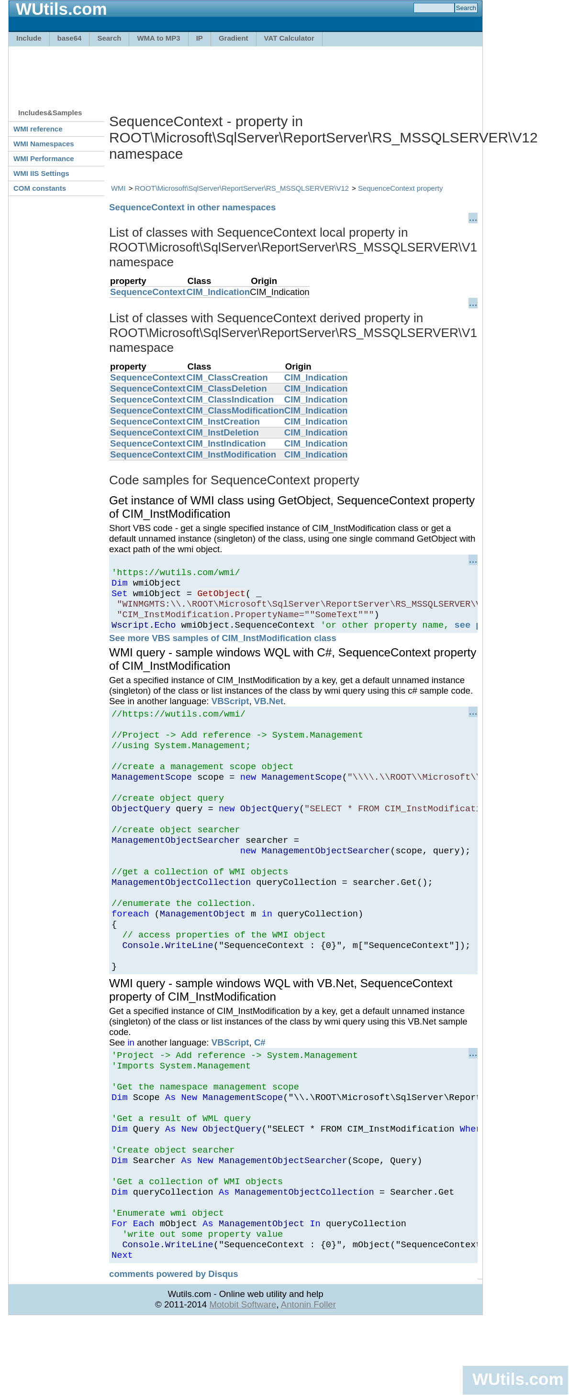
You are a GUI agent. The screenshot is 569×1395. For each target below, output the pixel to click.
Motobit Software (242, 1379)
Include (29, 38)
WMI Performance (43, 158)
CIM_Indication (218, 292)
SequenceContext (148, 292)
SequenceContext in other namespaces (192, 207)
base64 (69, 38)
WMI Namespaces (43, 144)
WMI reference (38, 129)
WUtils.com (517, 1379)
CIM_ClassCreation (227, 377)
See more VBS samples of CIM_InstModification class (222, 648)
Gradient (233, 38)
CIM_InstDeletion (223, 432)
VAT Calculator (289, 38)
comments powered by (173, 1348)
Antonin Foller (308, 1379)
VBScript (230, 711)
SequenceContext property (400, 188)
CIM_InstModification (232, 454)
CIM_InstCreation (223, 421)
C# (260, 1088)
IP (199, 38)
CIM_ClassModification (235, 410)
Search (109, 38)
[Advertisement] (245, 72)
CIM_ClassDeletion (227, 388)
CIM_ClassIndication (230, 399)
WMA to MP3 (158, 38)
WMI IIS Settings (41, 173)
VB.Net (268, 711)
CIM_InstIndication (226, 443)
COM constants (39, 188)
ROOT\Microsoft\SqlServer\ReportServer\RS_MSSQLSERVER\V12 (242, 188)
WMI (118, 188)
